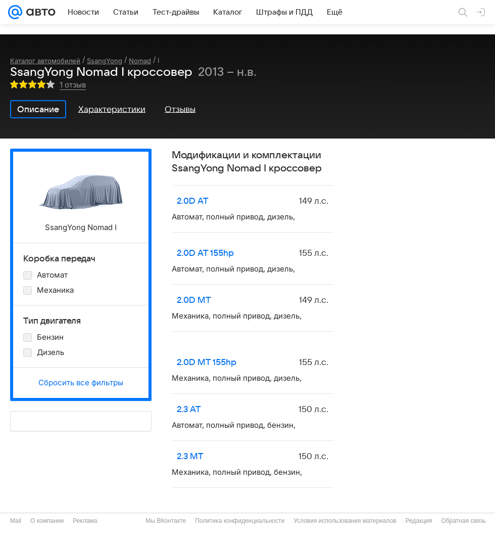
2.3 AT (189, 409)
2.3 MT (190, 456)
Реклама (85, 520)
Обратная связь (463, 520)
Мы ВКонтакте (165, 520)
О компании (47, 520)
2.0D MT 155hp (206, 362)
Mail (15, 520)
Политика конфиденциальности (239, 520)
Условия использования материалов (344, 520)
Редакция (419, 520)
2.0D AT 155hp (205, 253)
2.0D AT (193, 201)
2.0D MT (194, 300)
